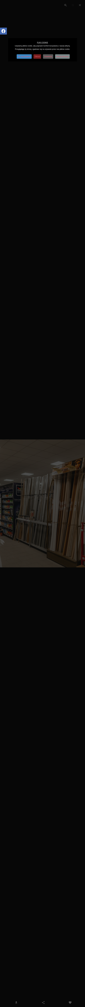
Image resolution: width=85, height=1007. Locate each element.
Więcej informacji (62, 56)
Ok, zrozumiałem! (24, 56)
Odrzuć (37, 56)
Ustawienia (48, 56)
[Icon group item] (3, 31)
